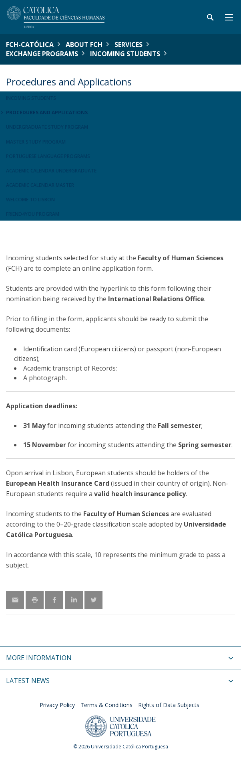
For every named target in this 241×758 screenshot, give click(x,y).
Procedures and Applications (47, 112)
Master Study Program (36, 141)
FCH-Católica (30, 44)
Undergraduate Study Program (47, 127)
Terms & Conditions (106, 705)
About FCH (84, 44)
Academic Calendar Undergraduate (51, 170)
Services (128, 44)
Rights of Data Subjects (168, 705)
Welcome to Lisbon (30, 199)
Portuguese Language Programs (48, 156)
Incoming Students (125, 53)
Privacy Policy (57, 705)
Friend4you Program (32, 214)
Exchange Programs (42, 53)
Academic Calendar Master (40, 185)
